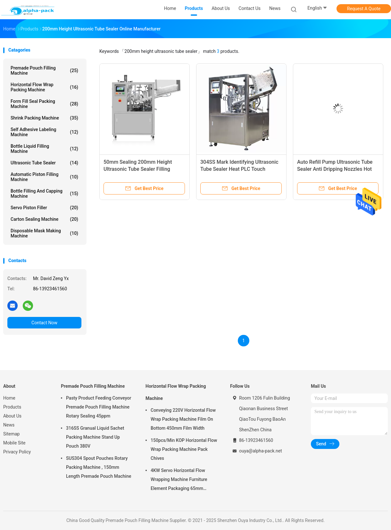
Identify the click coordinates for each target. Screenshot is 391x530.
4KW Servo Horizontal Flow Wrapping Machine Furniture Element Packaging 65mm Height (179, 480)
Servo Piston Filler (44, 207)
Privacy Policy (17, 451)
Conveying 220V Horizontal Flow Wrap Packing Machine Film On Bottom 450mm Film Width (183, 419)
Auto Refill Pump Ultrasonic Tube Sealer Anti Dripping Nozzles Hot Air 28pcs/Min (334, 169)
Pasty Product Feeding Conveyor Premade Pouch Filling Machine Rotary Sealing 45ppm (98, 406)
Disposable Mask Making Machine (44, 233)
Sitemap (11, 433)
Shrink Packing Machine (44, 118)
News (8, 424)
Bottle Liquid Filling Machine (44, 149)
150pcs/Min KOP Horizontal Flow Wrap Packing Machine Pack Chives (184, 449)
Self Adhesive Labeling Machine (44, 132)
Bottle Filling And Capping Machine (44, 193)
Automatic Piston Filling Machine (44, 177)
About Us (12, 415)
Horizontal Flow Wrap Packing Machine (44, 87)
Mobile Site (14, 442)
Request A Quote (363, 8)
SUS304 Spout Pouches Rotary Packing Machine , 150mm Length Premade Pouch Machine (98, 467)
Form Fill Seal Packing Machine (44, 104)
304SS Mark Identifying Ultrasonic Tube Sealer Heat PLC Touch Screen (239, 169)
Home (9, 398)
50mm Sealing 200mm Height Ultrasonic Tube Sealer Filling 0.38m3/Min (138, 169)
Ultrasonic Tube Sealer (44, 163)
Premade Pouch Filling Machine (44, 70)
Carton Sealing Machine (44, 219)
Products (12, 407)
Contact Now (44, 322)
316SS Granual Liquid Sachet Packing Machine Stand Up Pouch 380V (95, 437)
